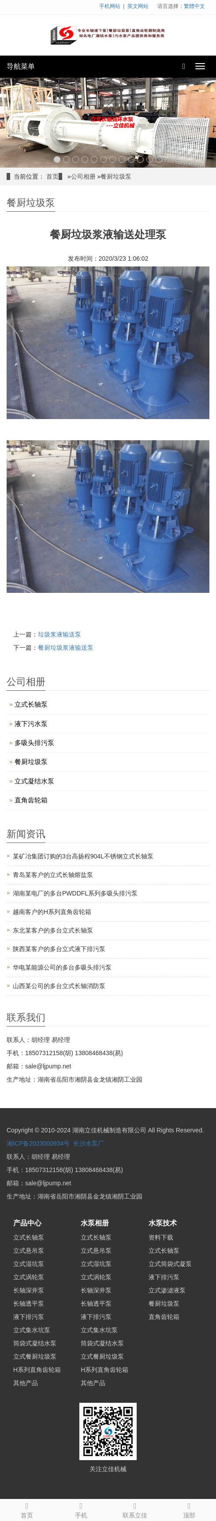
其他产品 (25, 1382)
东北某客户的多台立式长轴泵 (53, 930)
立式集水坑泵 (31, 1330)
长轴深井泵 (28, 1290)
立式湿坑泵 (28, 1263)
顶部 (189, 1509)
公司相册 (83, 176)
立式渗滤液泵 (167, 1290)
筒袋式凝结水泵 (34, 1343)
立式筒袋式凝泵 (170, 1263)
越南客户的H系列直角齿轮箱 (52, 911)
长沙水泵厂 (88, 1143)
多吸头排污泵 (34, 742)
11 (149, 159)
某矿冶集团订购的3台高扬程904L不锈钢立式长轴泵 (83, 856)
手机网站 (109, 6)
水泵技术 (163, 1223)
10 (140, 159)
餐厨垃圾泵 (116, 176)
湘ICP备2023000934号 (38, 1143)
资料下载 (161, 1237)
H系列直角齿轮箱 (37, 1369)
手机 (81, 1509)
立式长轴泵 (31, 704)
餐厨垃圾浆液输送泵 (65, 647)
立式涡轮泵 (28, 1277)
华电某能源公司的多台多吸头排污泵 (62, 967)
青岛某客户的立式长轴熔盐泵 (53, 874)
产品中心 (27, 1223)
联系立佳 (135, 1509)
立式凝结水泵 (34, 781)
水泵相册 (95, 1223)
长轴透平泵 (28, 1303)
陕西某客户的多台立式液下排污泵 (59, 948)
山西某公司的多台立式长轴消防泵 (59, 985)
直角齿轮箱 (31, 800)
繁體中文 (194, 6)
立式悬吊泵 (28, 1250)
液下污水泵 (31, 723)
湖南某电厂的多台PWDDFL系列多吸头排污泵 (75, 893)
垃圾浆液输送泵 (59, 634)
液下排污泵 (28, 1316)
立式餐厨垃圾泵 (34, 1356)
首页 (52, 176)
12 (159, 159)
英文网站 (138, 6)
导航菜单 (21, 66)
